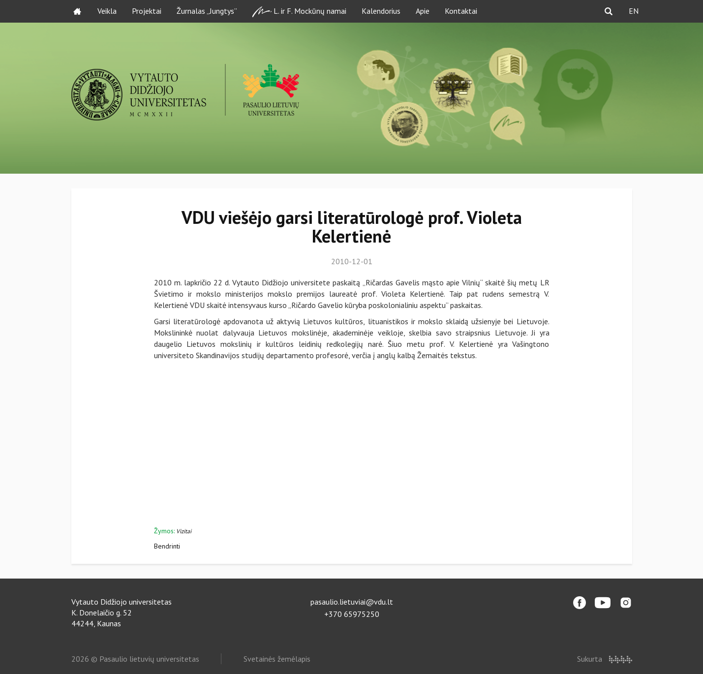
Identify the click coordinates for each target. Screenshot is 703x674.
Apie (422, 11)
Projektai (146, 11)
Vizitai (183, 531)
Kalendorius (381, 11)
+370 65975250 (351, 614)
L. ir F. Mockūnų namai (299, 11)
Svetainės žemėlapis (277, 659)
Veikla (107, 11)
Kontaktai (461, 11)
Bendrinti (167, 546)
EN (634, 11)
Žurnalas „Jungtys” (207, 11)
